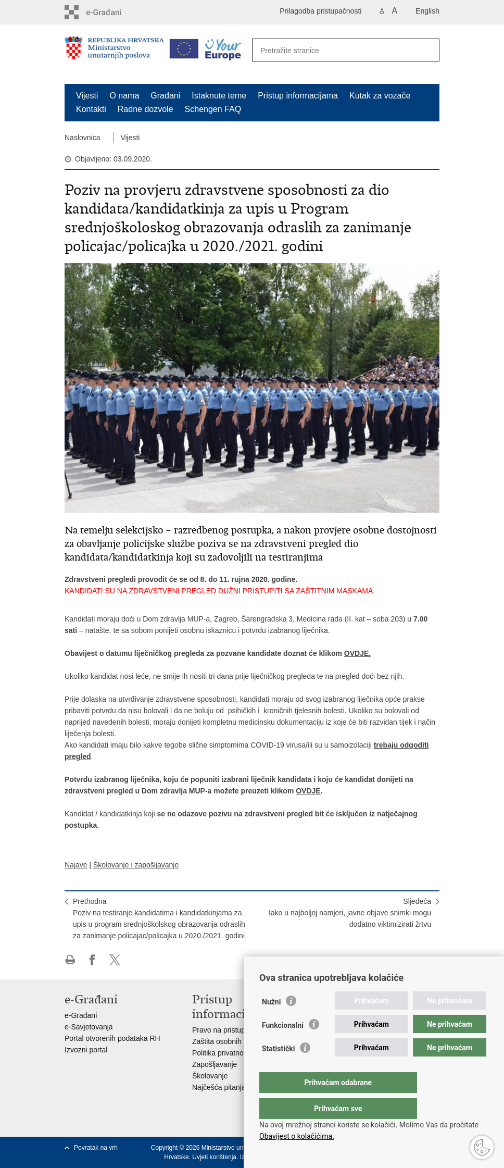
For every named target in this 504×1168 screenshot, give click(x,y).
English (427, 11)
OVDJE (308, 791)
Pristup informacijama (298, 95)
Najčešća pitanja (219, 1087)
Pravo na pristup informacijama (242, 1030)
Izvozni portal (86, 1050)
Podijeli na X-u (114, 959)
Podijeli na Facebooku (92, 959)
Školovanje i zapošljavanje (136, 865)
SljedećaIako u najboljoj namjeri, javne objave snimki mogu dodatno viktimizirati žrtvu (350, 912)
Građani (165, 95)
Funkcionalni (283, 1046)
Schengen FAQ (213, 109)
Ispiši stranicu (70, 959)
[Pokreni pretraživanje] (426, 50)
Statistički (278, 1069)
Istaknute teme (219, 95)
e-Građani (81, 1015)
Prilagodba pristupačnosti (320, 11)
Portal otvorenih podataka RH (112, 1038)
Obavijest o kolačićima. (296, 1136)
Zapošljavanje (214, 1064)
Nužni (271, 1022)
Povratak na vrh (96, 1147)
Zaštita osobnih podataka (232, 1041)
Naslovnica (82, 137)
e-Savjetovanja (89, 1027)
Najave (76, 865)
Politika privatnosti (221, 1053)
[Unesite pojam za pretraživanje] (334, 50)
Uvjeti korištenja (214, 1157)
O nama (124, 95)
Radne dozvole (145, 109)
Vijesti (87, 95)
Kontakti (91, 109)
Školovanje (210, 1076)
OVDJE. (357, 653)
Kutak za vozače (379, 95)
